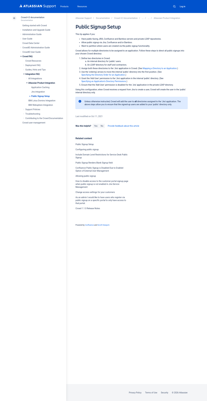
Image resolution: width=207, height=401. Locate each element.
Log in (182, 6)
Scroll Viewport (103, 225)
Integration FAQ (32, 74)
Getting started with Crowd (34, 25)
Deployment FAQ (32, 65)
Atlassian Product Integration (41, 83)
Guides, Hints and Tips (35, 69)
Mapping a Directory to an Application (160, 68)
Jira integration (38, 92)
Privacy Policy (135, 392)
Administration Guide (32, 34)
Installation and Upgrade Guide (36, 30)
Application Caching (40, 87)
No (102, 126)
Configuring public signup (87, 149)
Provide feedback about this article (123, 126)
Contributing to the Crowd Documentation (44, 118)
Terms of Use (151, 392)
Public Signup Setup (40, 96)
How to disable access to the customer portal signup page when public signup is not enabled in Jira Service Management (101, 184)
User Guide (27, 39)
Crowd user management (33, 122)
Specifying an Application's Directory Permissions (103, 81)
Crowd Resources (33, 61)
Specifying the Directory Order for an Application (103, 75)
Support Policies (32, 109)
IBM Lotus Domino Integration (41, 100)
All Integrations (35, 78)
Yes (95, 126)
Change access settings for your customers (95, 192)
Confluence (89, 225)
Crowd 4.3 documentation (32, 17)
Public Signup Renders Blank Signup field (94, 163)
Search (174, 6)
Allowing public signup (85, 176)
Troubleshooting (32, 114)
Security (164, 392)
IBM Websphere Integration (40, 105)
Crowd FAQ (27, 56)
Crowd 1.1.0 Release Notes (87, 208)
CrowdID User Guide (31, 52)
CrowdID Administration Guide (36, 47)
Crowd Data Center (31, 43)
